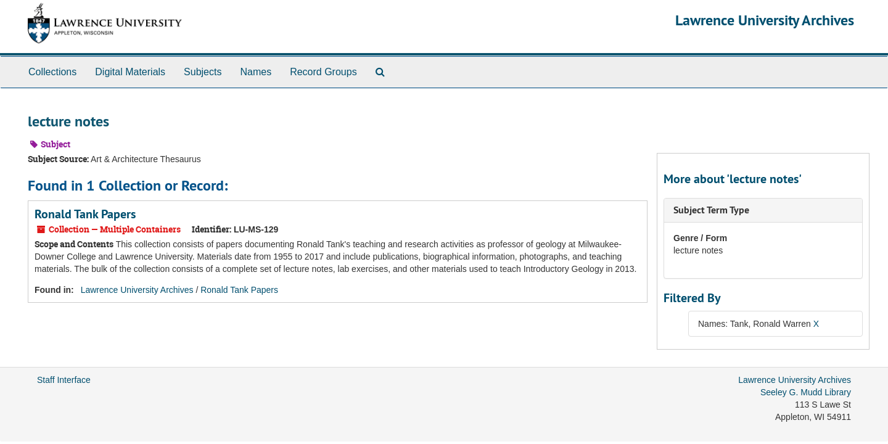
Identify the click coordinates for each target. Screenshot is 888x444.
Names (255, 72)
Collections (52, 72)
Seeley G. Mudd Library (805, 392)
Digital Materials (130, 72)
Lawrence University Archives (764, 20)
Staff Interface (64, 380)
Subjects (202, 72)
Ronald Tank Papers (85, 214)
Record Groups (323, 72)
